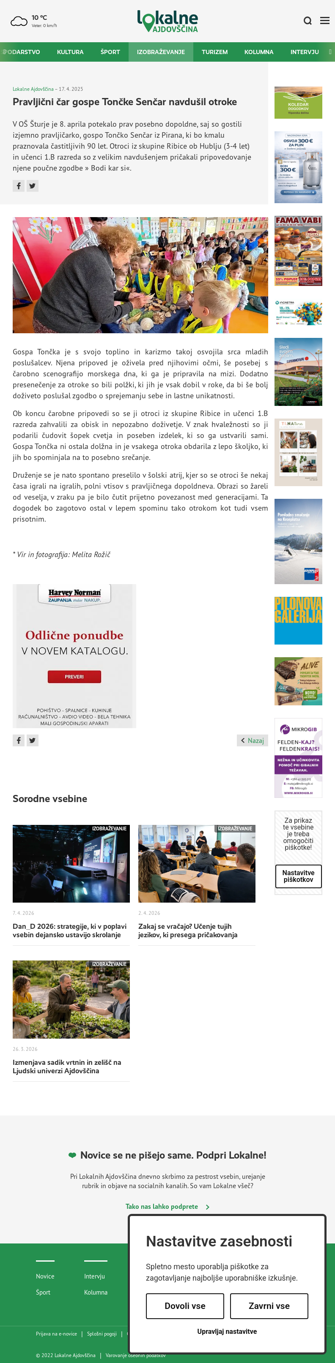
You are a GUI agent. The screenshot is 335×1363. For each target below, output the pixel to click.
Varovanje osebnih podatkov (136, 1355)
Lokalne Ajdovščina (33, 89)
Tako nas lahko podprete (167, 1206)
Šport (110, 52)
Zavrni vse (269, 1306)
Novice (45, 1276)
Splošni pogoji (102, 1333)
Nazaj (252, 740)
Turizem (215, 52)
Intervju (305, 52)
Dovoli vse (185, 1306)
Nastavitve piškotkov (299, 876)
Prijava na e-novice (56, 1333)
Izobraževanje (161, 52)
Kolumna (259, 52)
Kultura (70, 52)
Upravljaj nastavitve (227, 1332)
